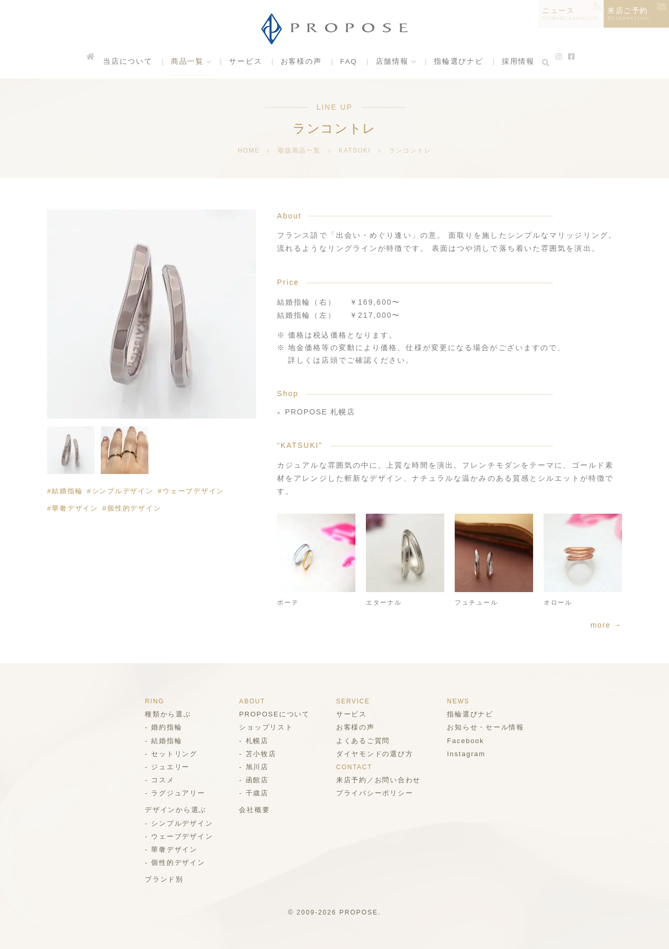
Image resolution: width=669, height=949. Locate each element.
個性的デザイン (136, 508)
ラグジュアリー (175, 793)
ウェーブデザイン (196, 491)
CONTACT (355, 767)
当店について (132, 62)
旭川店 (255, 767)
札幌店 (255, 741)
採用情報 (513, 62)
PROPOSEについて (273, 714)
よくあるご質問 (363, 741)
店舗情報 (390, 62)
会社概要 (252, 810)
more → (606, 625)
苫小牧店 (258, 754)
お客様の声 (301, 62)
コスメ (159, 780)
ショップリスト (264, 727)
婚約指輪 (163, 727)
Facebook (468, 741)
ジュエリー (167, 767)
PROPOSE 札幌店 (321, 412)
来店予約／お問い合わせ (379, 780)
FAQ (347, 62)
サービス (246, 62)
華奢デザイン (75, 508)
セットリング (171, 754)
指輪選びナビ (455, 62)
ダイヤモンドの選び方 (375, 754)
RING (151, 701)
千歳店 (255, 793)
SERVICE (353, 701)
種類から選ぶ (165, 714)
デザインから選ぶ (172, 810)
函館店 (255, 780)
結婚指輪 (67, 491)
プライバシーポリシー (375, 793)
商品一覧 (189, 62)
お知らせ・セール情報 (488, 727)
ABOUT (250, 701)
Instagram (469, 754)
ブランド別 (161, 879)
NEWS (460, 701)
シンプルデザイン (124, 491)
